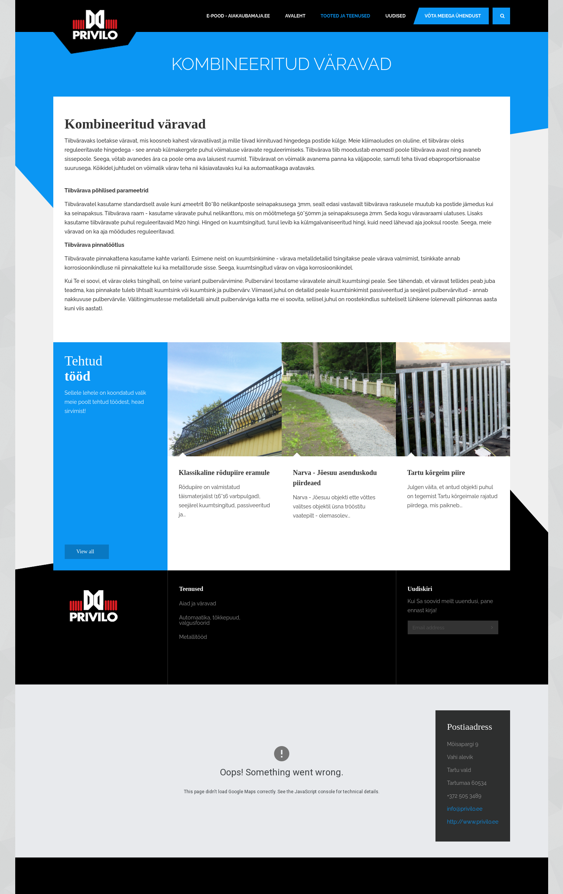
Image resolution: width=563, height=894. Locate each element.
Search (505, 19)
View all (90, 551)
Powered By (475, 875)
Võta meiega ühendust (453, 16)
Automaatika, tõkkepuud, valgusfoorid (210, 620)
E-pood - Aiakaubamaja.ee (238, 16)
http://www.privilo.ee (472, 822)
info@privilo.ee (464, 809)
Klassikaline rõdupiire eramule (224, 472)
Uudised (395, 16)
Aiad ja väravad (197, 603)
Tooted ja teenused (345, 16)
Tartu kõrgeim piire (436, 472)
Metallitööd (193, 637)
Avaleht (295, 16)
